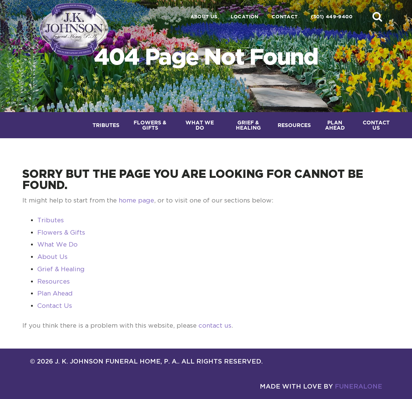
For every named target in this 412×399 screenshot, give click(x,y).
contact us (215, 325)
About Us (204, 16)
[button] (377, 16)
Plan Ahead (55, 293)
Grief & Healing (61, 269)
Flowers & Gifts (61, 232)
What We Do (57, 244)
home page (136, 200)
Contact (285, 16)
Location (245, 16)
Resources (53, 281)
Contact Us (54, 305)
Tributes (50, 220)
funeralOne (358, 386)
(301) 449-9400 (331, 16)
